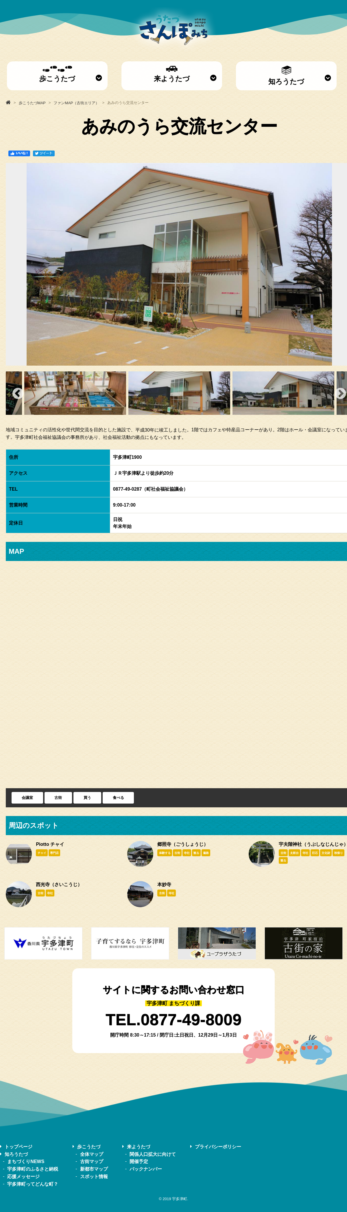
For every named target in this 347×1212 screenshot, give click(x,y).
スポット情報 (94, 1176)
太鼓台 (294, 853)
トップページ (18, 1146)
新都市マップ (94, 1169)
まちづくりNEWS (25, 1161)
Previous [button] (18, 392)
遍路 (206, 853)
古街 (58, 797)
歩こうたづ (57, 74)
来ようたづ (172, 74)
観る (196, 853)
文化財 (326, 853)
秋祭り (338, 853)
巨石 (315, 853)
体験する (165, 853)
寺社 (187, 853)
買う (87, 797)
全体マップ (91, 1154)
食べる (118, 797)
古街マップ (91, 1161)
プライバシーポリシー (218, 1146)
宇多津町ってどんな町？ (32, 1183)
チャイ (42, 853)
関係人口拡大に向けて (153, 1154)
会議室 (27, 797)
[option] (179, 393)
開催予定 (139, 1161)
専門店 (54, 853)
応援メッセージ (23, 1176)
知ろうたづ (286, 75)
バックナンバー (146, 1169)
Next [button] (340, 392)
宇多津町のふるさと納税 (32, 1169)
